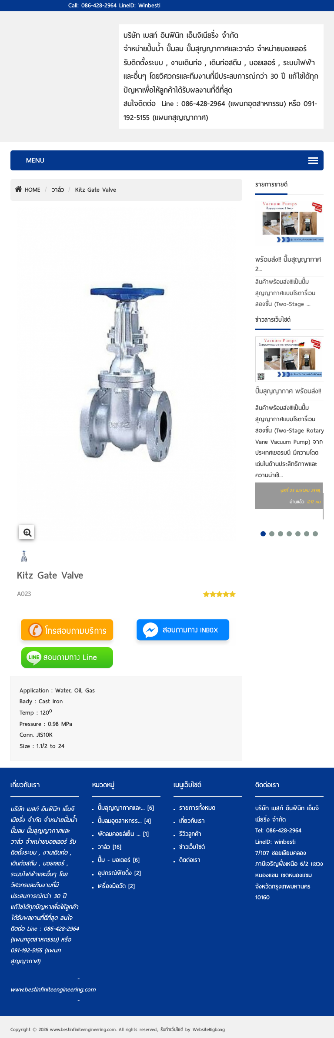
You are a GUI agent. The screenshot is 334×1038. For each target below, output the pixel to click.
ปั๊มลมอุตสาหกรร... (124, 821)
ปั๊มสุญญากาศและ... (126, 808)
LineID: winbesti (139, 5)
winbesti (285, 842)
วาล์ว (58, 190)
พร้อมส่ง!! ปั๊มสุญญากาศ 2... (288, 264)
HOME (27, 190)
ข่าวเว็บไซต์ (192, 847)
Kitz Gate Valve (95, 190)
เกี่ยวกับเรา (192, 821)
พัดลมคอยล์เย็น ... (123, 834)
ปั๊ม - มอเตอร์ (119, 860)
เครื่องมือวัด (116, 886)
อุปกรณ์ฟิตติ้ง (119, 873)
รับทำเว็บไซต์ (171, 1029)
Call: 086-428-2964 (92, 5)
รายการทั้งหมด (197, 808)
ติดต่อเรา (189, 860)
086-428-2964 (283, 830)
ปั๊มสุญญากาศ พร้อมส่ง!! (288, 391)
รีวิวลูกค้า (190, 834)
